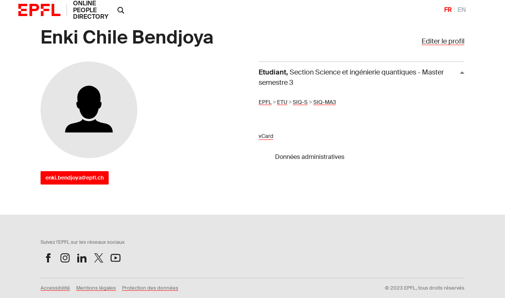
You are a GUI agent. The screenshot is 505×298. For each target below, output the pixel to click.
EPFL (265, 102)
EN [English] (462, 10)
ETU (282, 102)
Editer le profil (443, 41)
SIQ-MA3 (324, 102)
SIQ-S (300, 102)
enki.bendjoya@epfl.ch (75, 177)
